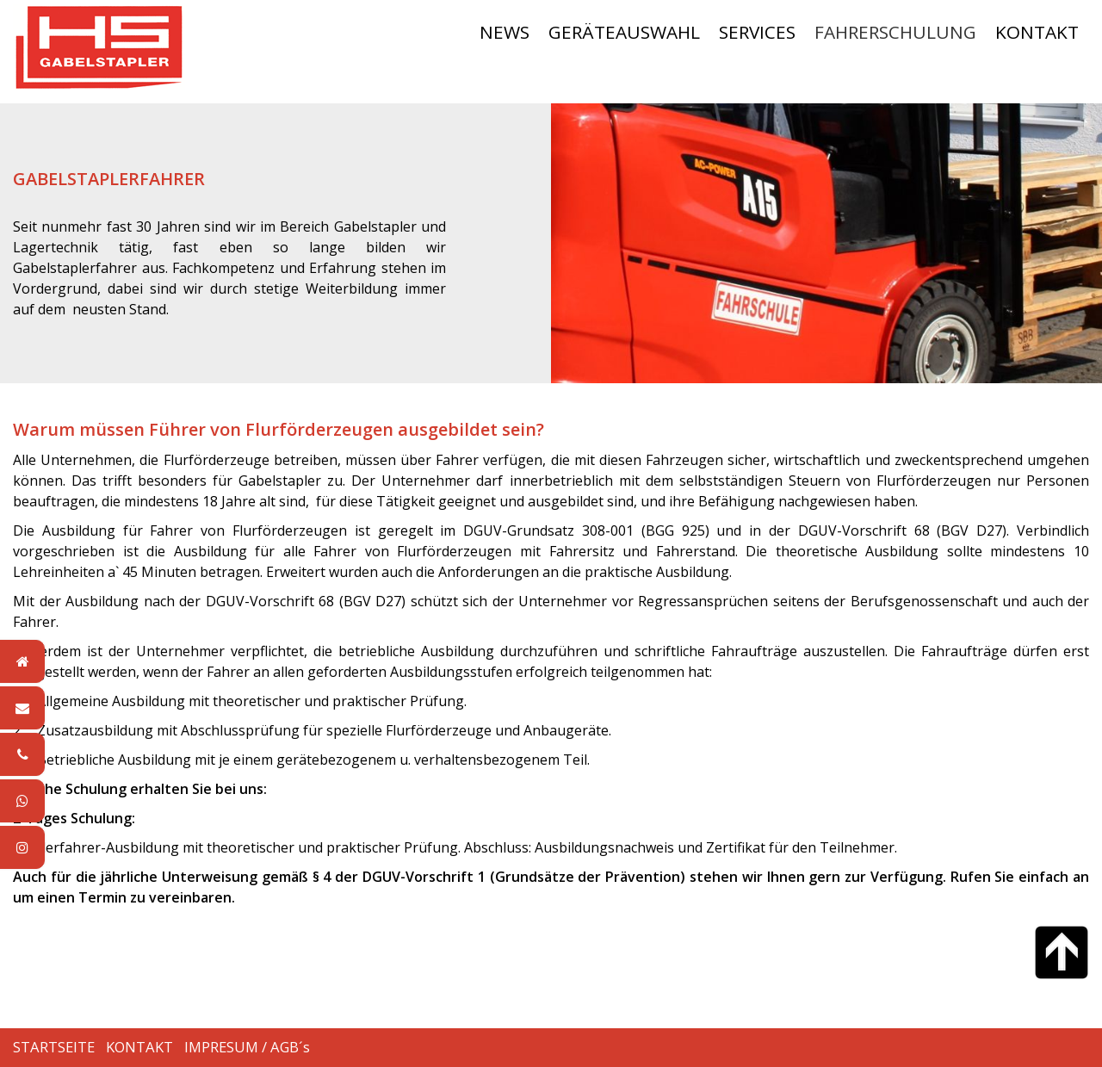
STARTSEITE (54, 1047)
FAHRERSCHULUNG (895, 32)
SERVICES (757, 32)
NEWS (504, 32)
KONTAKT (1037, 32)
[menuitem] (505, 32)
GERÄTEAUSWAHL (624, 32)
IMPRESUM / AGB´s (247, 1047)
